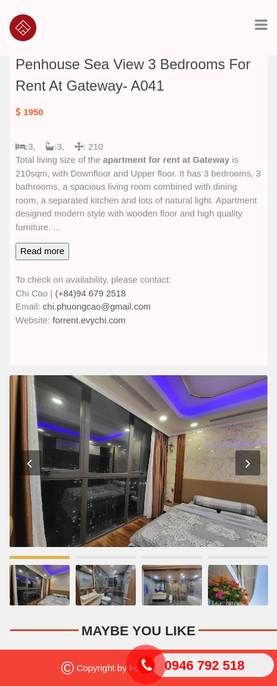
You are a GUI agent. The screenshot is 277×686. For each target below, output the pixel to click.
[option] (138, 461)
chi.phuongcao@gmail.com (97, 306)
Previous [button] (29, 462)
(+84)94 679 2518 (90, 293)
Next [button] (247, 462)
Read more (42, 251)
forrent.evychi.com (89, 320)
